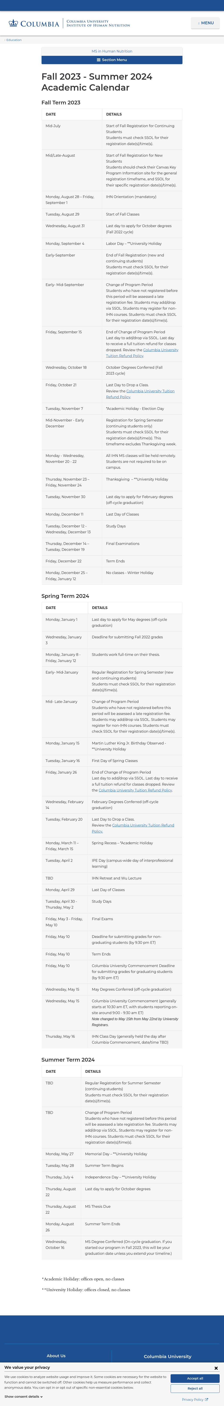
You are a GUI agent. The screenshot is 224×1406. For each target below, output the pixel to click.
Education (12, 40)
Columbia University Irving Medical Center (112, 5)
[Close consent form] (216, 1367)
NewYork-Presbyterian (112, 1284)
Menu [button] (208, 23)
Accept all (195, 1378)
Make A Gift (56, 1324)
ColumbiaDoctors (183, 1281)
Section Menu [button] (112, 60)
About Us (56, 1308)
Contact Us (56, 1316)
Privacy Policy (195, 1399)
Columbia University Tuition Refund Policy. (142, 796)
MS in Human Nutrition (112, 51)
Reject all (195, 1388)
